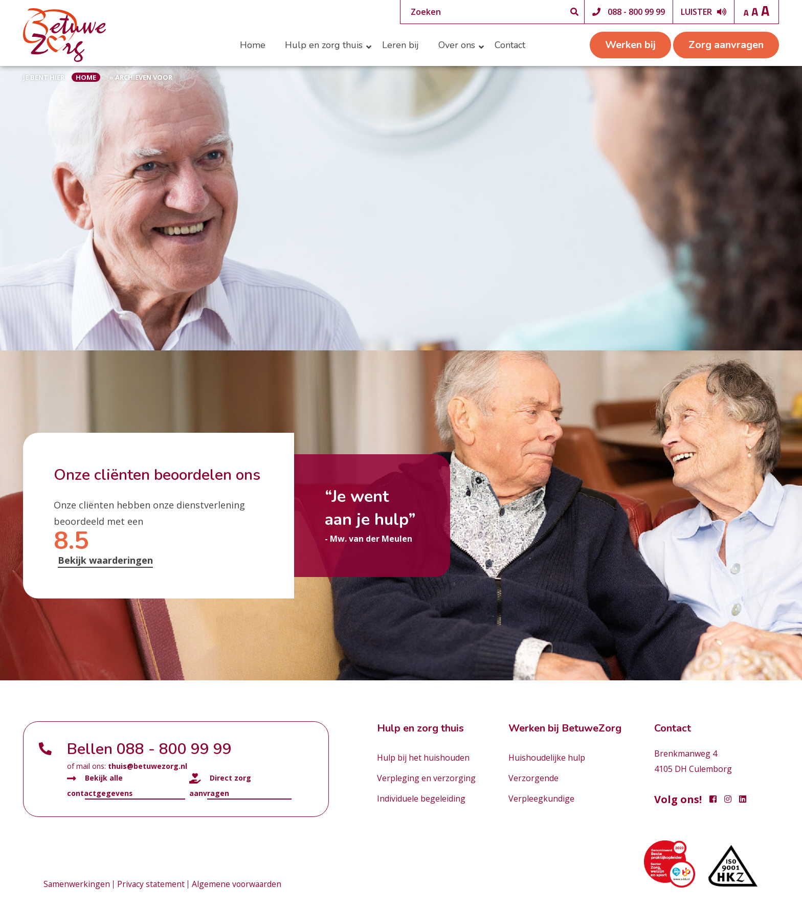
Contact (510, 45)
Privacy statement (152, 884)
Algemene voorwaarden (239, 884)
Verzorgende (533, 778)
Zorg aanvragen (726, 45)
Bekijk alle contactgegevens (100, 784)
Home (252, 45)
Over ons (456, 45)
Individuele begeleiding (421, 798)
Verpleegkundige (541, 798)
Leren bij (400, 45)
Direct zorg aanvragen (220, 784)
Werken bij (630, 45)
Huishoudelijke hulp (546, 757)
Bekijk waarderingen (105, 560)
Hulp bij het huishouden (423, 757)
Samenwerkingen (76, 884)
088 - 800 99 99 (636, 11)
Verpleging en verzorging (426, 778)
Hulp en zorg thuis (324, 45)
